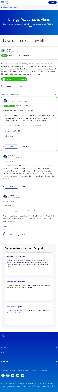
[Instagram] (8, 375)
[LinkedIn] (22, 375)
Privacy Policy (4, 370)
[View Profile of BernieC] (8, 50)
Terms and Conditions (23, 370)
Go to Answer (19, 79)
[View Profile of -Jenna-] (12, 196)
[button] (56, 50)
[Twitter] (12, 375)
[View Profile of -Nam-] (12, 100)
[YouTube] (17, 375)
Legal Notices (32, 370)
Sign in (52, 2)
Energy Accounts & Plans (10, 7)
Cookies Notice (12, 370)
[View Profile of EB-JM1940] (11, 156)
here (19, 218)
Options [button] (57, 6)
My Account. (14, 221)
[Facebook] (3, 375)
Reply (9, 86)
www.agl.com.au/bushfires (13, 131)
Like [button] (21, 86)
